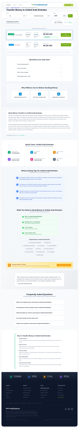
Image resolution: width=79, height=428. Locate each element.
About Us (7, 388)
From (7, 13)
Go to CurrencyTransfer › (66, 35)
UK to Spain (60, 388)
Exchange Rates (26, 395)
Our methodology (21, 135)
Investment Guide (44, 390)
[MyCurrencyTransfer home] (40, 5)
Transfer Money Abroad (15, 7)
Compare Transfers (27, 388)
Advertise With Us (39, 403)
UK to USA (60, 392)
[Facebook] (72, 409)
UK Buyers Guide (43, 395)
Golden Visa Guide (44, 392)
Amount (54, 13)
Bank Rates (25, 397)
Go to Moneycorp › (66, 44)
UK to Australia (61, 395)
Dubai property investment (64, 265)
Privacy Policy (17, 403)
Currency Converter (27, 390)
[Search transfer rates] (70, 15)
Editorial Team (8, 392)
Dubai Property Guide (44, 388)
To (31, 13)
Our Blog (42, 397)
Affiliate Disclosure (30, 403)
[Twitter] (66, 409)
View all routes (61, 397)
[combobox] (17, 15)
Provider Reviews (26, 392)
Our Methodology (9, 390)
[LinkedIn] (69, 409)
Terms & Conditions (9, 403)
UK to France (60, 390)
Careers (7, 395)
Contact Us (8, 397)
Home (7, 7)
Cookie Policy (23, 403)
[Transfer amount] (57, 15)
